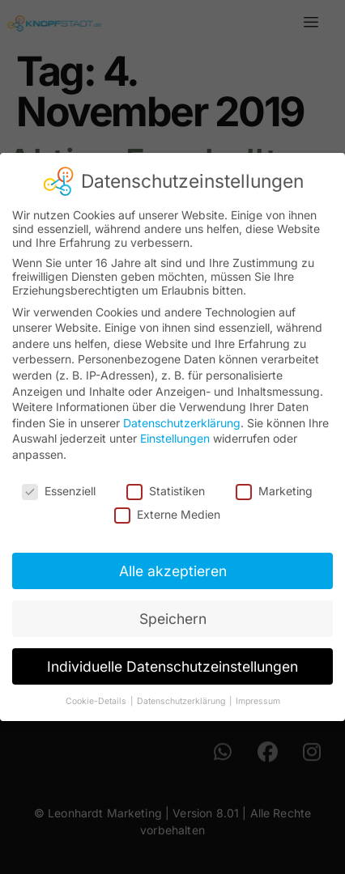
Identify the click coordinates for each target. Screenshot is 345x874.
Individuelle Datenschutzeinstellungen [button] (172, 665)
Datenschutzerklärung (182, 422)
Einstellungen (175, 437)
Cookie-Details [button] (97, 700)
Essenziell (59, 490)
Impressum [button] (258, 700)
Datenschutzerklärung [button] (182, 700)
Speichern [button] (173, 617)
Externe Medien (167, 513)
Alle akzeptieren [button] (173, 570)
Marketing (274, 490)
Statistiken (165, 490)
